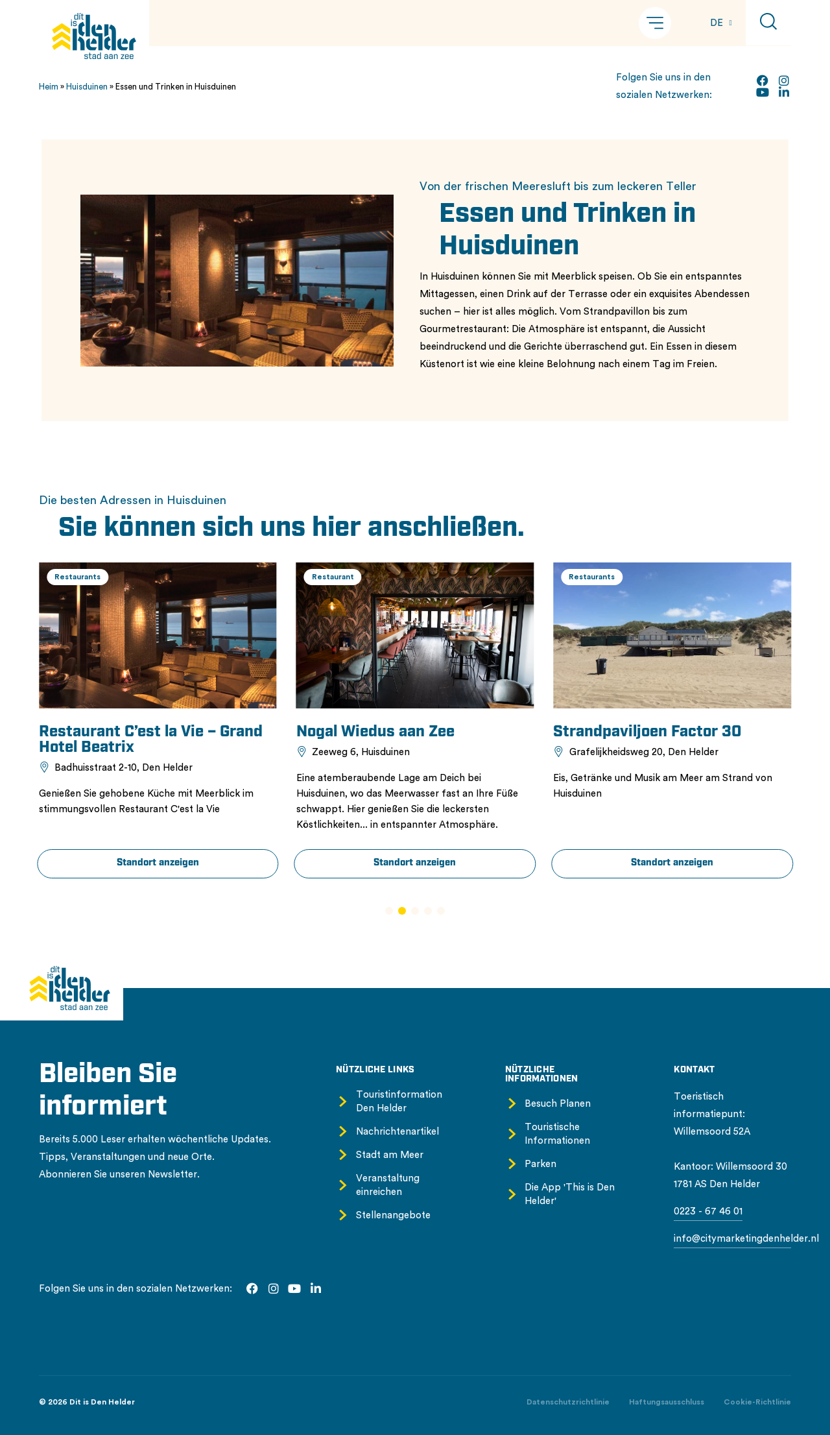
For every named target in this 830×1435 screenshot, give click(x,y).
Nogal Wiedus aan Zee (484, 732)
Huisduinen (87, 86)
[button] (655, 23)
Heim (48, 86)
